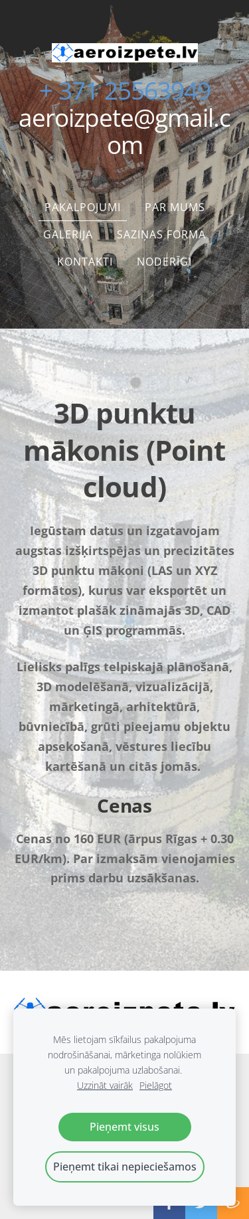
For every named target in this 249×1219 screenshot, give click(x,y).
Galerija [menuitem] (68, 234)
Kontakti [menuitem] (85, 261)
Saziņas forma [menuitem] (161, 234)
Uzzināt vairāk (105, 1085)
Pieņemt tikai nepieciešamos (125, 1166)
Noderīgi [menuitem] (164, 261)
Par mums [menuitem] (175, 207)
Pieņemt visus (124, 1126)
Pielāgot (155, 1085)
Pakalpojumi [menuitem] (82, 207)
